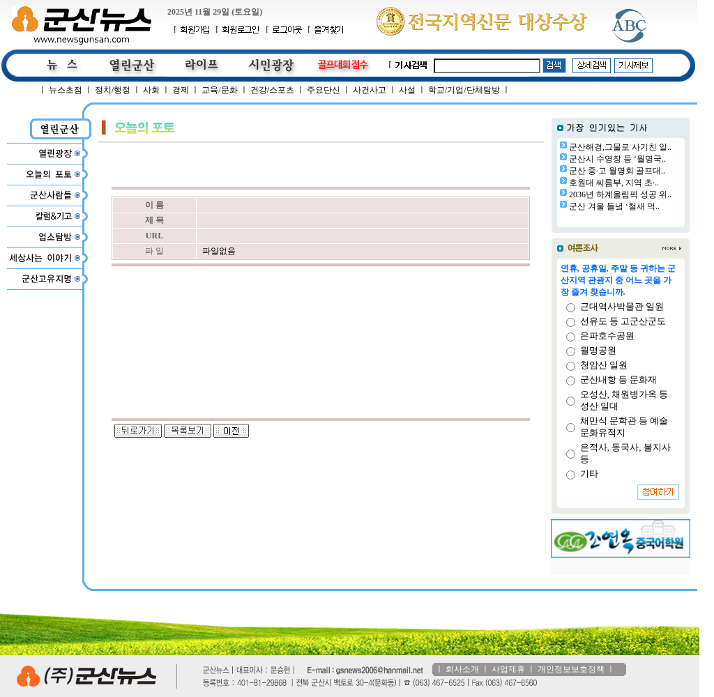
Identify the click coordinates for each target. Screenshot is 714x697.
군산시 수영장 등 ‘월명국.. (617, 159)
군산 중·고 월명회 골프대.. (617, 171)
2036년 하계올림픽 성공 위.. (620, 194)
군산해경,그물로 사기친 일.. (620, 147)
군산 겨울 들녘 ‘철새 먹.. (614, 206)
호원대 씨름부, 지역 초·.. (614, 182)
